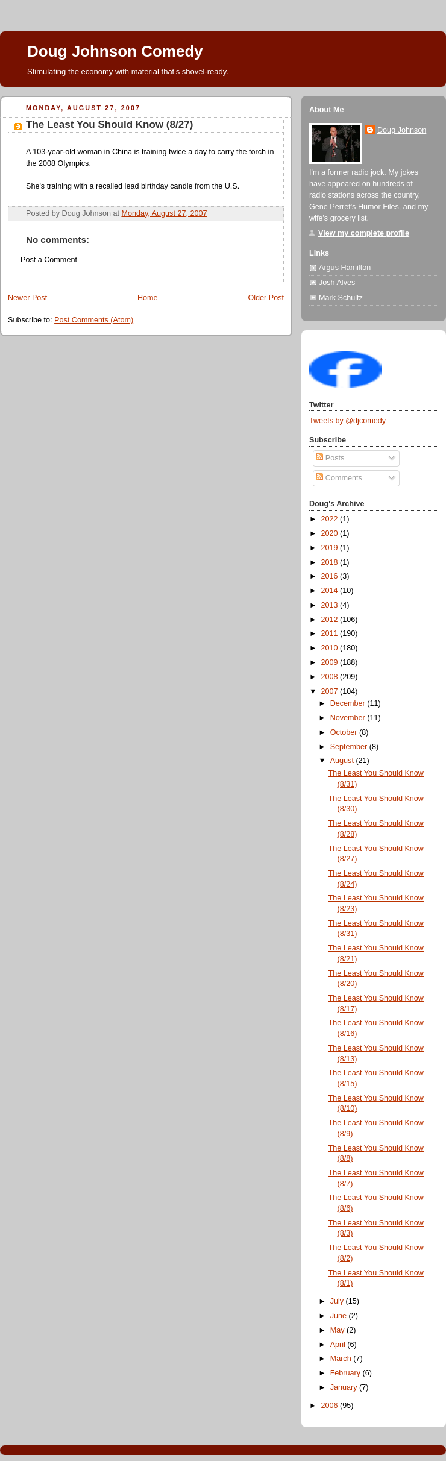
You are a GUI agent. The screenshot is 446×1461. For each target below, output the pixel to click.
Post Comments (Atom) (93, 320)
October (344, 732)
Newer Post (27, 298)
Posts (330, 458)
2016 (331, 576)
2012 (331, 619)
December (349, 703)
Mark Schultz (341, 298)
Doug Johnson (401, 130)
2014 (331, 590)
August (343, 760)
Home (147, 298)
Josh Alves (337, 282)
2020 (331, 533)
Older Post (266, 298)
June (339, 1316)
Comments (339, 478)
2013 (331, 605)
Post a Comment (48, 260)
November (349, 718)
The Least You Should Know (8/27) (109, 124)
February (346, 1373)
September (349, 747)
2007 (331, 691)
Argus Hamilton (345, 267)
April (339, 1344)
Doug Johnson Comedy (115, 51)
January (344, 1387)
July (338, 1301)
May (338, 1330)
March (342, 1358)
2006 (331, 1405)
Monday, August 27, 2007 (164, 213)
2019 (331, 548)
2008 (331, 677)
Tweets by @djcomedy (347, 420)
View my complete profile (363, 233)
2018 (331, 562)
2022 (331, 519)
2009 (331, 662)
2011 (331, 633)
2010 (331, 648)
